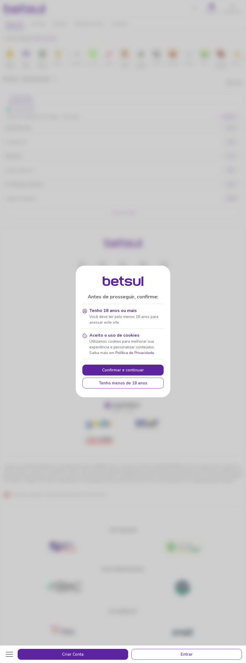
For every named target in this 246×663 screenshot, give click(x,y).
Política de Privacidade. (135, 352)
